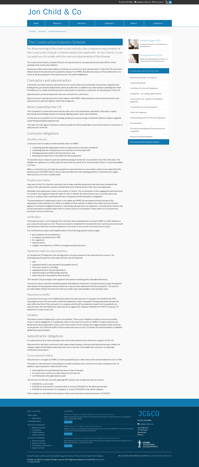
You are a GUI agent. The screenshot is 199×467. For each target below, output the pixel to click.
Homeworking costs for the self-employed (147, 118)
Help (88, 456)
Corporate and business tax (57, 31)
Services (82, 23)
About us (57, 23)
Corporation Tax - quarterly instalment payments (146, 100)
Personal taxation (38, 441)
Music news (36, 418)
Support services (38, 435)
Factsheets (42, 31)
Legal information (67, 456)
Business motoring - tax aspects (143, 77)
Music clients (32, 415)
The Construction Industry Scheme (144, 142)
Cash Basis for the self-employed (144, 88)
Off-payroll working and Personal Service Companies (147, 129)
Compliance (36, 430)
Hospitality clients (34, 421)
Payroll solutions (38, 432)
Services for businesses (36, 425)
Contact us (157, 23)
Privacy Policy (80, 456)
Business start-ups (39, 443)
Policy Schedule (97, 456)
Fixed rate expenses (138, 112)
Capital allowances (138, 83)
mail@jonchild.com (143, 2)
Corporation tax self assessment (143, 107)
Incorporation (136, 123)
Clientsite (109, 23)
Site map (45, 456)
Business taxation (38, 428)
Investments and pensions (42, 445)
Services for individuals (36, 438)
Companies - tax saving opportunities (145, 93)
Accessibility (54, 456)
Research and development (141, 136)
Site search (159, 2)
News (134, 23)
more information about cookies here (159, 456)
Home (36, 23)
